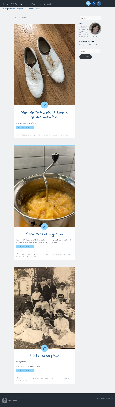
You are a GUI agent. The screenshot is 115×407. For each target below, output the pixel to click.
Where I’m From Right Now (44, 234)
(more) (81, 38)
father (43, 254)
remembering (65, 378)
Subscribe (86, 57)
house (43, 135)
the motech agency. (18, 401)
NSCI (53, 135)
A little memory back (44, 355)
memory (48, 135)
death (37, 378)
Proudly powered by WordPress (104, 398)
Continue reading (25, 127)
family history (49, 378)
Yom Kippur (64, 135)
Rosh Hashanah (57, 254)
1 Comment (32, 257)
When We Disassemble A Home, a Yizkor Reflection (44, 115)
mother (48, 254)
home (38, 135)
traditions (66, 254)
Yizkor (57, 135)
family (38, 254)
